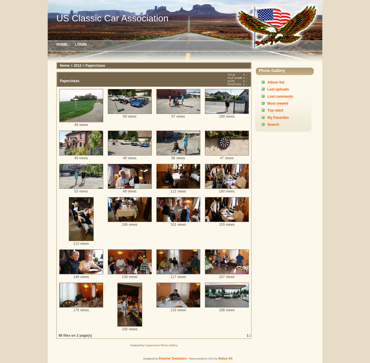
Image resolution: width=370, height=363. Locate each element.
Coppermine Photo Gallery (161, 345)
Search (273, 125)
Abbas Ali (225, 358)
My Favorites (278, 118)
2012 (78, 66)
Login (81, 44)
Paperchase (95, 66)
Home (62, 44)
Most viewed (277, 103)
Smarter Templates (172, 358)
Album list (275, 82)
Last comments (280, 97)
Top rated (275, 110)
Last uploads (278, 89)
